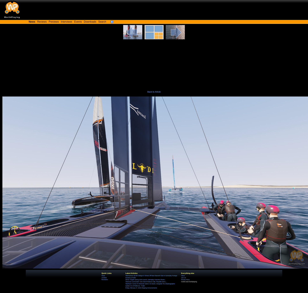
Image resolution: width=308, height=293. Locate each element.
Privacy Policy (185, 279)
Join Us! (183, 278)
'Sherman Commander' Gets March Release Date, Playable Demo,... (146, 281)
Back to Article (154, 92)
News (103, 275)
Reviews (42, 21)
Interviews (66, 21)
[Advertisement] (154, 63)
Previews (54, 21)
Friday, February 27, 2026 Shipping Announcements (141, 288)
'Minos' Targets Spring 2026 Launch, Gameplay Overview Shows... (145, 279)
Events (78, 21)
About (183, 275)
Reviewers (105, 279)
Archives (104, 278)
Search (102, 21)
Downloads (90, 21)
